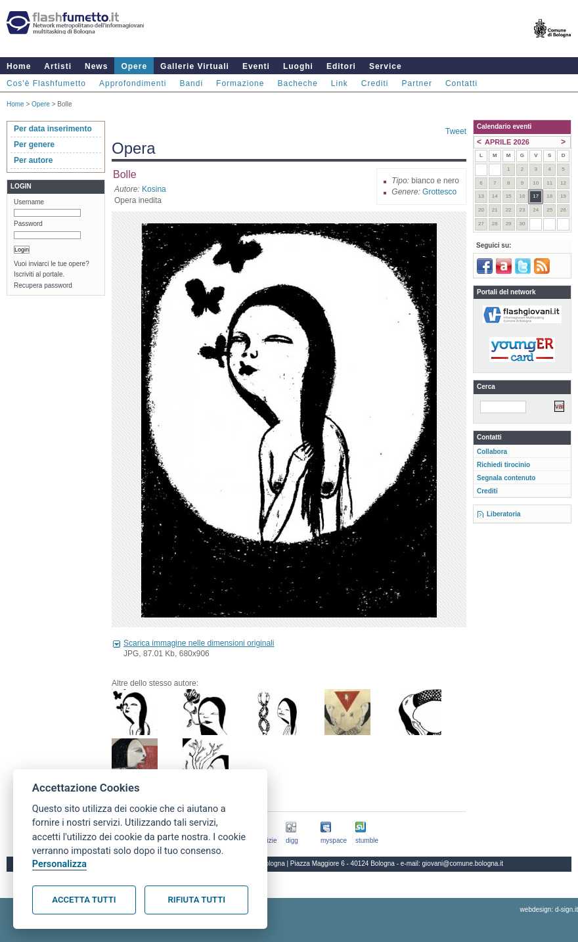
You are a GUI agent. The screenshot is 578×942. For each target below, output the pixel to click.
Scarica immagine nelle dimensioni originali (198, 643)
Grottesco (439, 191)
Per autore (33, 160)
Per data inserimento (53, 128)
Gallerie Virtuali (194, 66)
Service (385, 66)
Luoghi (298, 66)
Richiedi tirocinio (503, 464)
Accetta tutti (84, 900)
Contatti (461, 83)
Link (339, 83)
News (96, 66)
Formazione (240, 83)
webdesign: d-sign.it (549, 909)
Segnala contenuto (506, 478)
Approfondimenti (132, 83)
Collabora (492, 451)
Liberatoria (504, 514)
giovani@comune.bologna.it (463, 863)
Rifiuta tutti (196, 900)
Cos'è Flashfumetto (46, 83)
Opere (134, 66)
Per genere (34, 144)
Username (29, 202)
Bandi (191, 83)
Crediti (375, 83)
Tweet (455, 131)
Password (28, 223)
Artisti (58, 66)
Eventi (256, 66)
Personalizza (59, 864)
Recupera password (43, 285)
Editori (341, 66)
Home (19, 66)
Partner (417, 83)
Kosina (154, 189)
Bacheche (297, 83)
